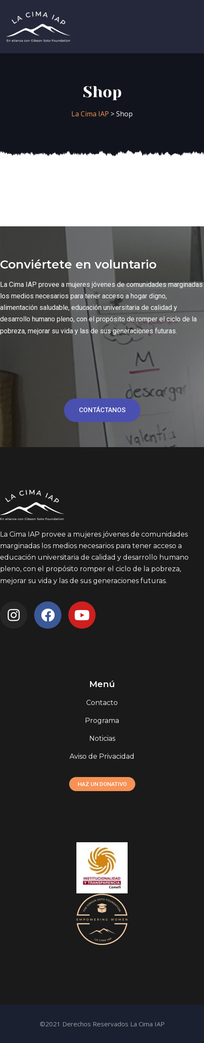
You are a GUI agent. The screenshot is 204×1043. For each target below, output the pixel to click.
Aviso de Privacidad (102, 756)
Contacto (102, 703)
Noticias (102, 738)
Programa (102, 721)
